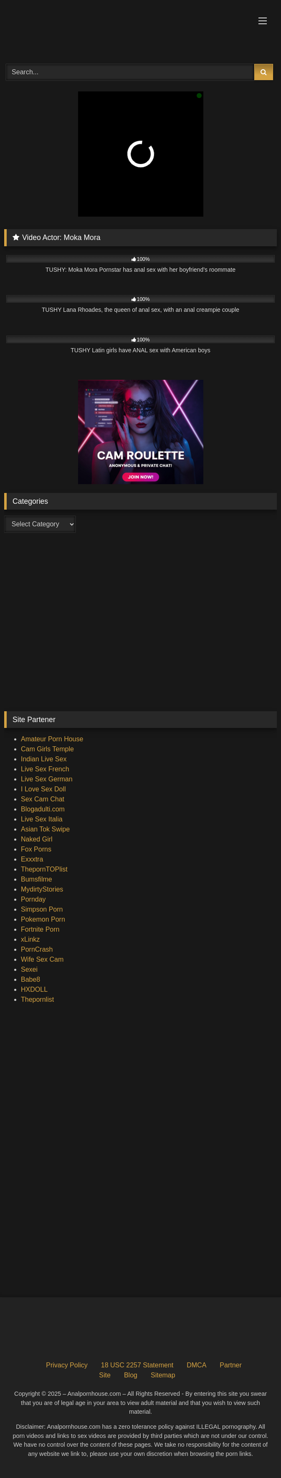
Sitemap (163, 1375)
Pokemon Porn (43, 919)
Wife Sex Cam (42, 959)
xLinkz (30, 939)
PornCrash (37, 949)
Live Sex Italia (42, 819)
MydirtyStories (42, 889)
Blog (130, 1375)
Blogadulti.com (43, 809)
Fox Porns (36, 849)
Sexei (29, 969)
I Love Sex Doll (43, 789)
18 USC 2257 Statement (137, 1365)
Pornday (33, 899)
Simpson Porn (42, 909)
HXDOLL (34, 989)
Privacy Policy (67, 1365)
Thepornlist (37, 999)
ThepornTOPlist (44, 869)
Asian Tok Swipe (45, 829)
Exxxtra (32, 859)
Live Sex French (45, 769)
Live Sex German (47, 779)
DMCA (196, 1365)
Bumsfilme (36, 879)
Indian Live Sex (43, 759)
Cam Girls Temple (47, 749)
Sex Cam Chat (42, 799)
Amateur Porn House (52, 739)
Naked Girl (37, 839)
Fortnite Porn (40, 929)
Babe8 (30, 979)
